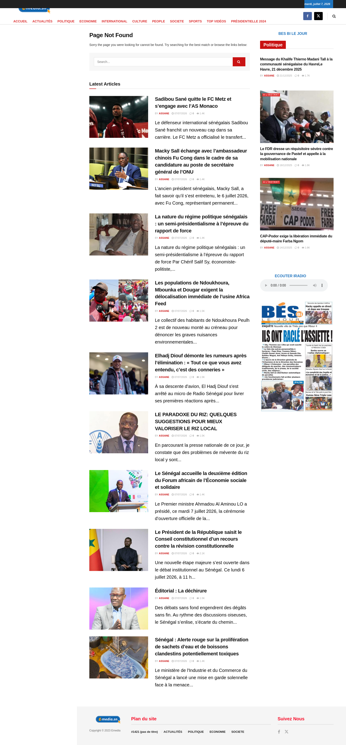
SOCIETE (177, 21)
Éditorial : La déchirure (181, 591)
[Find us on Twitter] (318, 16)
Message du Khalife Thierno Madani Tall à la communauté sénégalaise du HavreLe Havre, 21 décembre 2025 (296, 64)
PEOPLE (158, 21)
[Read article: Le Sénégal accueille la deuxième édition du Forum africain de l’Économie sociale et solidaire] (118, 491)
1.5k (201, 311)
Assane (164, 113)
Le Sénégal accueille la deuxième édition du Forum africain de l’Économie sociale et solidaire (201, 480)
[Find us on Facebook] (307, 16)
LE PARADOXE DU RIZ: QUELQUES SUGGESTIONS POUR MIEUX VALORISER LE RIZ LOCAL (196, 421)
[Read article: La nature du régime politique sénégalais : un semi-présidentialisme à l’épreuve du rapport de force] (118, 234)
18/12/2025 (284, 165)
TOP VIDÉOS (216, 21)
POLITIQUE (65, 21)
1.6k (306, 247)
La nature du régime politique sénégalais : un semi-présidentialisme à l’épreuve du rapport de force (202, 224)
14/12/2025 (284, 247)
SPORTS (195, 21)
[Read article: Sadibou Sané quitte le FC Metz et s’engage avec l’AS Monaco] (118, 117)
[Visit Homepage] (32, 8)
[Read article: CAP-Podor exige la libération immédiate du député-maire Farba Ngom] (297, 204)
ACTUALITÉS (42, 21)
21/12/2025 (284, 75)
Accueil (20, 21)
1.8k (306, 165)
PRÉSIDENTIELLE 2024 (248, 21)
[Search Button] (334, 16)
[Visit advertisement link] (38, 114)
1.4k (201, 113)
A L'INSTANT (271, 94)
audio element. (34, 42)
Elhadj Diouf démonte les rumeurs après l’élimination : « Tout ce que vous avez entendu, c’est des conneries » (200, 362)
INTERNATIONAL (114, 21)
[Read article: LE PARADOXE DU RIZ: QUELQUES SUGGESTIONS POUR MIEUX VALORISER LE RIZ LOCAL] (118, 432)
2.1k (201, 553)
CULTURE (139, 21)
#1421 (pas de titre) (144, 731)
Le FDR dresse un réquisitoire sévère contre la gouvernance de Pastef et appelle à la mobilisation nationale (296, 154)
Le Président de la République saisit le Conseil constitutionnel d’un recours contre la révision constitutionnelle (198, 539)
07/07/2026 (179, 113)
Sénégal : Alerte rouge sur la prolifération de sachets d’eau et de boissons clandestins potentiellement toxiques (201, 647)
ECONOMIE (88, 21)
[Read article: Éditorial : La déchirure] (118, 608)
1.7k (306, 75)
